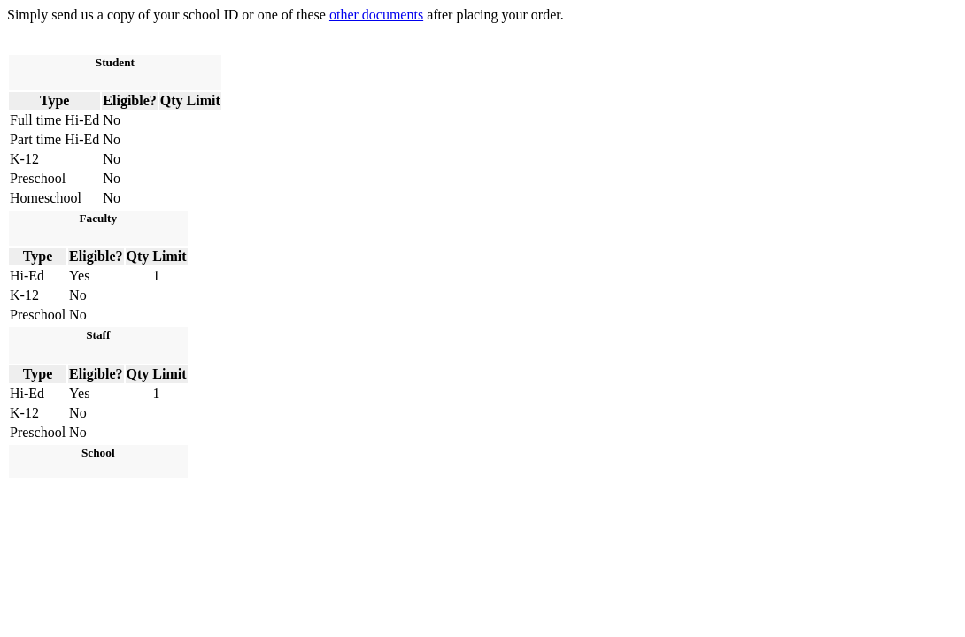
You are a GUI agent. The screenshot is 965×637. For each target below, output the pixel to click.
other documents (376, 14)
